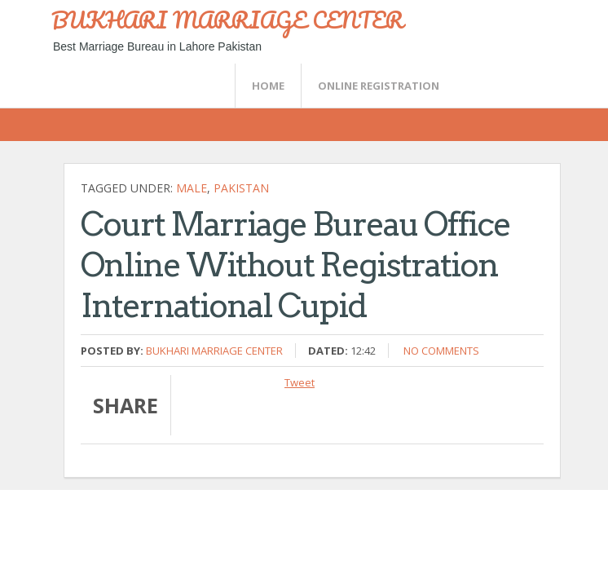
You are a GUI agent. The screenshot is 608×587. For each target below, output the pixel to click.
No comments (441, 350)
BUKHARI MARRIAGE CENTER (227, 20)
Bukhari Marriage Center (214, 350)
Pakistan (241, 188)
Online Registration (378, 85)
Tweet (299, 382)
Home (268, 85)
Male (191, 188)
